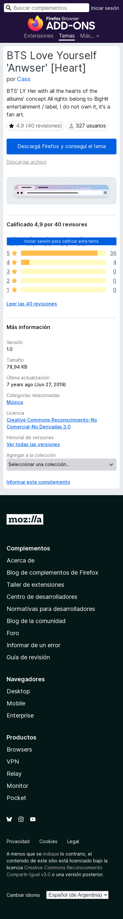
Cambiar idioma (23, 895)
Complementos (28, 548)
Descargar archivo (27, 162)
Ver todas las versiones (33, 444)
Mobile (16, 703)
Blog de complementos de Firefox (52, 572)
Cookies (48, 841)
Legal (73, 841)
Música (15, 402)
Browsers (19, 749)
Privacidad (18, 841)
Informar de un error (33, 645)
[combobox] (46, 7)
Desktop (18, 691)
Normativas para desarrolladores (51, 608)
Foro (13, 633)
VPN (13, 761)
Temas (67, 35)
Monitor (17, 785)
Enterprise (20, 715)
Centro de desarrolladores (42, 596)
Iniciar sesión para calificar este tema (61, 241)
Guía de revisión (28, 657)
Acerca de (20, 560)
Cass (24, 79)
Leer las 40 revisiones (32, 303)
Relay (14, 773)
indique (51, 854)
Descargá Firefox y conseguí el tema (61, 146)
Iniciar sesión (105, 8)
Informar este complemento (38, 482)
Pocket (16, 797)
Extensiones (38, 35)
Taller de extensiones (35, 584)
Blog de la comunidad (36, 620)
